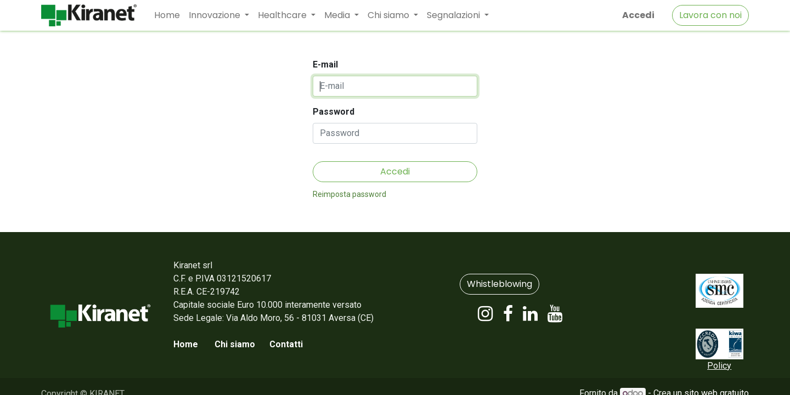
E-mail (325, 64)
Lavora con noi (710, 15)
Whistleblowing (499, 284)
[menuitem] (167, 15)
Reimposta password (349, 194)
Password (333, 111)
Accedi (638, 15)
